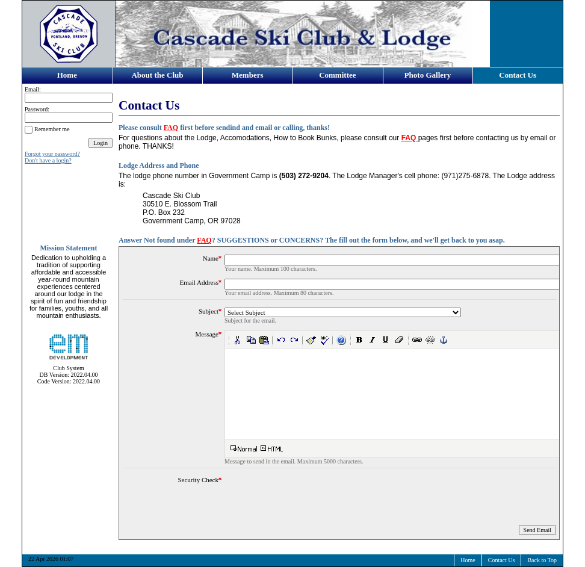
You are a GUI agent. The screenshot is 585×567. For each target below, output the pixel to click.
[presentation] (315, 499)
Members (248, 74)
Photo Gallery (427, 74)
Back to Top (542, 560)
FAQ (171, 127)
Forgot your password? (52, 153)
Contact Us (517, 74)
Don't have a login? (48, 160)
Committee (337, 74)
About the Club (157, 74)
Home (67, 74)
